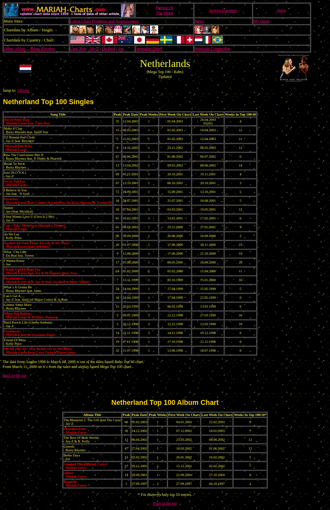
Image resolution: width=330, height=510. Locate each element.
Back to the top (14, 375)
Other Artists (15, 48)
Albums (23, 90)
